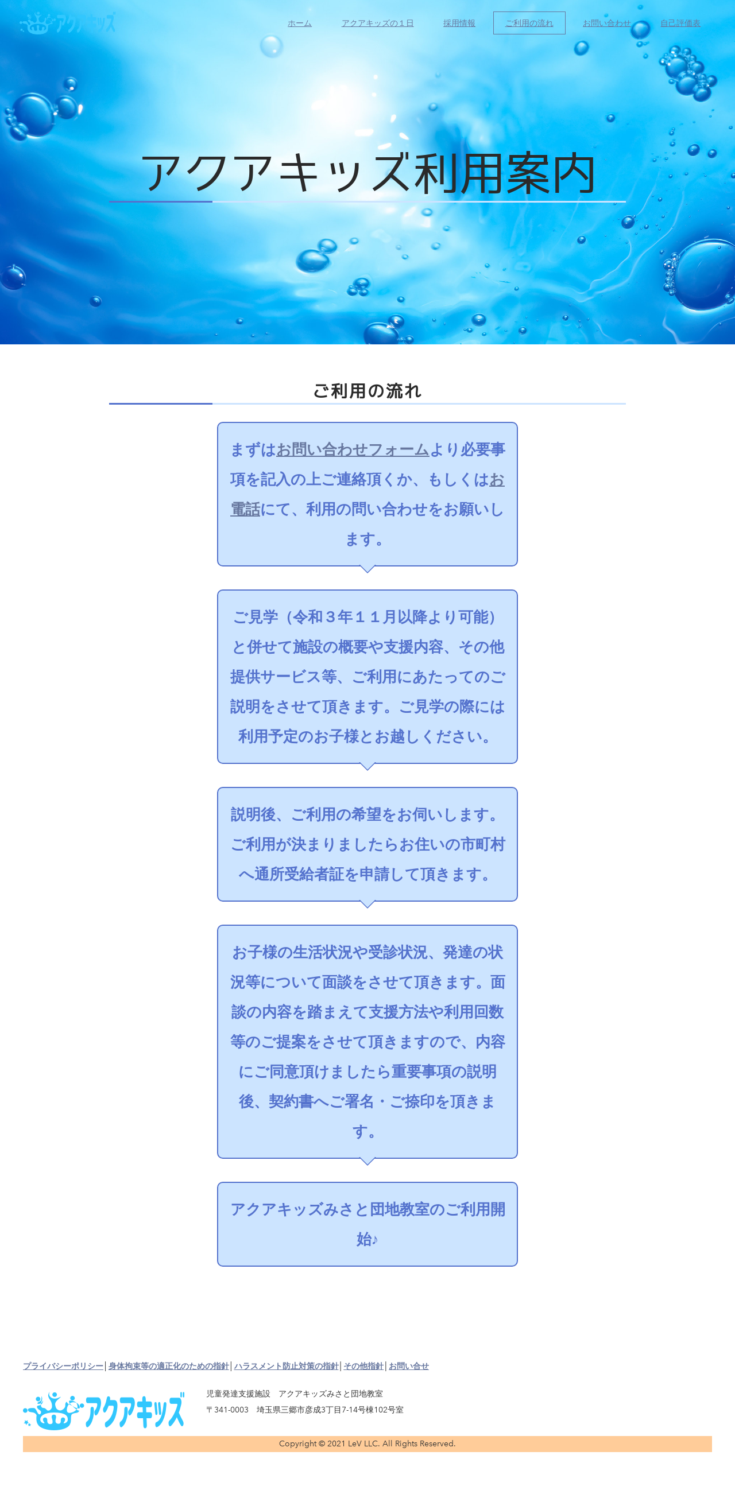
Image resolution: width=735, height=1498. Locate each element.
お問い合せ (409, 1366)
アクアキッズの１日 (374, 26)
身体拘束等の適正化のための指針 (169, 1366)
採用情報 (456, 26)
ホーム (296, 26)
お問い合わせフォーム (353, 449)
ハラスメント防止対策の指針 (286, 1366)
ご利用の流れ (525, 26)
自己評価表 (677, 26)
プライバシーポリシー (63, 1366)
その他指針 (363, 1366)
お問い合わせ (603, 26)
